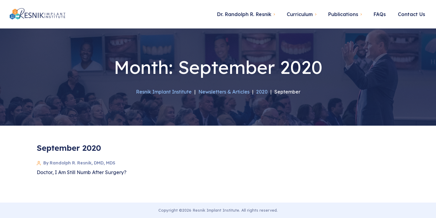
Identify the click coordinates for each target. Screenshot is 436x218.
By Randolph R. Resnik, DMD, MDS (79, 163)
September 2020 (69, 148)
